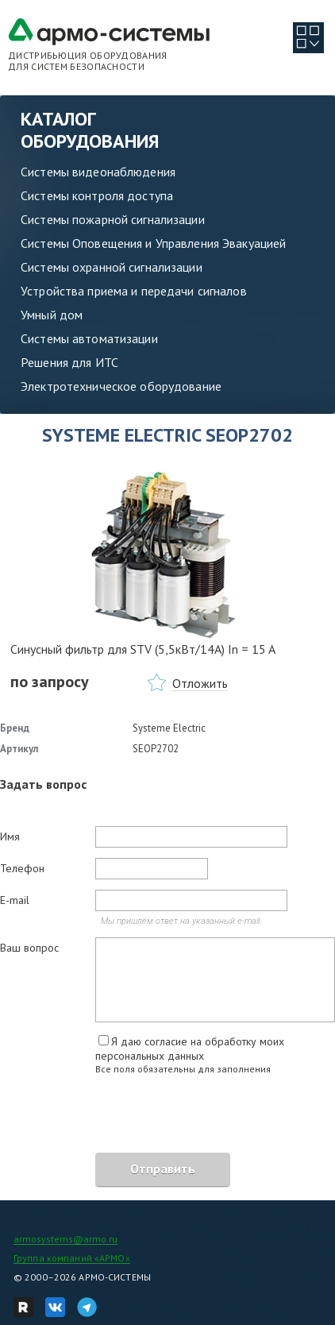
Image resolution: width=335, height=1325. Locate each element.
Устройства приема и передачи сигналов (134, 291)
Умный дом (52, 315)
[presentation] (120, 1116)
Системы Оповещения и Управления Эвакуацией (153, 243)
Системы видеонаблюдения (98, 172)
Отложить (200, 683)
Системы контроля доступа (97, 195)
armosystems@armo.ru (65, 1239)
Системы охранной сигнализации (111, 267)
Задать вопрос (43, 784)
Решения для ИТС (69, 362)
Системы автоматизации (89, 338)
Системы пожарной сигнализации (113, 219)
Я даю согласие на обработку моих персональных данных (189, 1048)
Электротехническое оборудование (121, 386)
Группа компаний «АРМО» (71, 1258)
